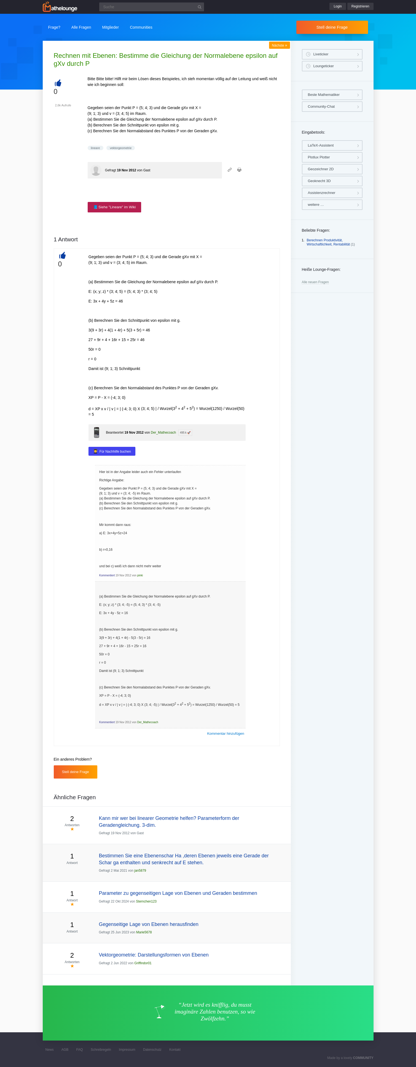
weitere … (316, 204)
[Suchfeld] (151, 6)
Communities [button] (141, 27)
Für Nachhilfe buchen (115, 451)
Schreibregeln (101, 1050)
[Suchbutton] (199, 6)
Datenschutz (152, 1050)
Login (338, 6)
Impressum (127, 1050)
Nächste (279, 45)
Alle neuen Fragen (315, 282)
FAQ (79, 1050)
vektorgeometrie (120, 148)
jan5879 (140, 870)
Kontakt (175, 1050)
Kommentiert (107, 575)
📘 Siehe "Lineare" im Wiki (114, 207)
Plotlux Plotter (319, 157)
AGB (64, 1050)
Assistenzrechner (322, 193)
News (49, 1050)
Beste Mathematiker (324, 95)
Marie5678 (144, 932)
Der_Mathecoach (163, 432)
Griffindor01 (142, 963)
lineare (95, 148)
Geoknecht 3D (319, 181)
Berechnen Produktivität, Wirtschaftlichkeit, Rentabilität (328, 242)
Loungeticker (323, 66)
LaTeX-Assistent (321, 145)
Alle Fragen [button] (81, 27)
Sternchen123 (146, 901)
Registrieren (360, 6)
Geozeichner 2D (321, 169)
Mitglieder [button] (110, 27)
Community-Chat (321, 106)
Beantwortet (115, 432)
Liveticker (321, 54)
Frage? (54, 27)
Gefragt (110, 170)
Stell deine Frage (332, 27)
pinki (140, 575)
